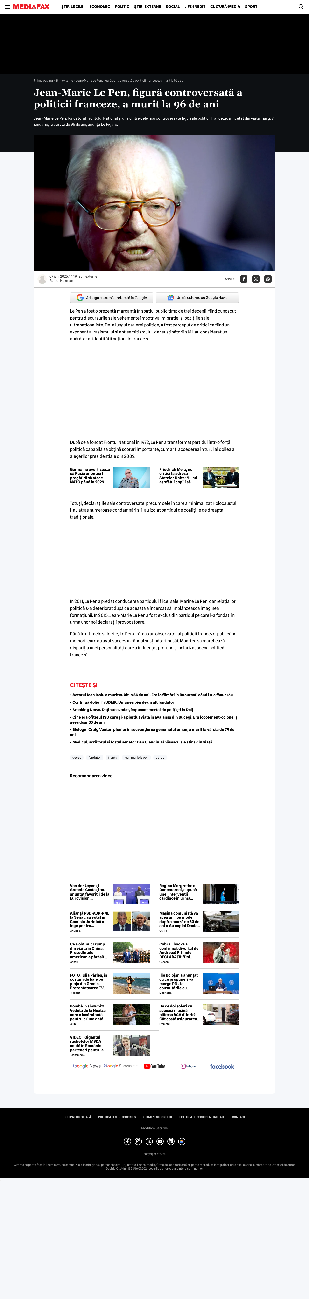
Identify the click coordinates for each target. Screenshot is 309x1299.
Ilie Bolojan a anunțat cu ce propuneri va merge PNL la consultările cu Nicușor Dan (178, 981)
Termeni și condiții (157, 1117)
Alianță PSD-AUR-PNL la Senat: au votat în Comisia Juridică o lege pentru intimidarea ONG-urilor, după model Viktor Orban (89, 919)
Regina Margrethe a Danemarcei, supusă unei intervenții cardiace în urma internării (178, 892)
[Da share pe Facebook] (243, 279)
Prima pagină (43, 80)
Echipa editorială (77, 1117)
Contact (238, 1117)
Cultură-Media (225, 7)
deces (76, 757)
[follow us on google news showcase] (121, 1067)
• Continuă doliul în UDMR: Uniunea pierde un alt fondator (122, 702)
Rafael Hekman (61, 281)
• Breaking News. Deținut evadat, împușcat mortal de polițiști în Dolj (131, 710)
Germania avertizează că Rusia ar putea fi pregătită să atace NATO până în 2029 (90, 475)
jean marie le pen (136, 757)
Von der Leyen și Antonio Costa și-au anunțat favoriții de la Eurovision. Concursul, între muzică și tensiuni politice (89, 892)
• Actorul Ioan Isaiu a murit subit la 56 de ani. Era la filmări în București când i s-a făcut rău (151, 695)
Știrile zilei (72, 7)
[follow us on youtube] (154, 1067)
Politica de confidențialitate (202, 1117)
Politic (122, 7)
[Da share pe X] (256, 279)
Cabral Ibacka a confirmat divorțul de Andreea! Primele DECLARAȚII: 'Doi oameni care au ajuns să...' (178, 950)
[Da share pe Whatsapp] (268, 279)
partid (160, 757)
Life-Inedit (194, 7)
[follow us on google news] (87, 1067)
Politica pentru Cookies (117, 1117)
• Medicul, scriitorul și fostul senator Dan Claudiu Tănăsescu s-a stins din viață (141, 742)
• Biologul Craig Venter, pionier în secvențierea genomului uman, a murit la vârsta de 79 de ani (152, 732)
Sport (251, 7)
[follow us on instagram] (188, 1067)
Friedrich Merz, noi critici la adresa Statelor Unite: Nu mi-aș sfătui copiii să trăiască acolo (179, 475)
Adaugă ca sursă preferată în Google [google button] (112, 297)
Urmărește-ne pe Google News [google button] (197, 297)
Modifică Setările (154, 1128)
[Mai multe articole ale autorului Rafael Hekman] (42, 279)
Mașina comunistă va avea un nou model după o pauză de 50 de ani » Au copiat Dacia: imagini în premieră (179, 919)
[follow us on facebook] (222, 1067)
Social (173, 7)
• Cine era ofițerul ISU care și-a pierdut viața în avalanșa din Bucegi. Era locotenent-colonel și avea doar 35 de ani (154, 720)
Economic (99, 7)
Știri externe (147, 7)
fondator (94, 757)
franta (112, 757)
